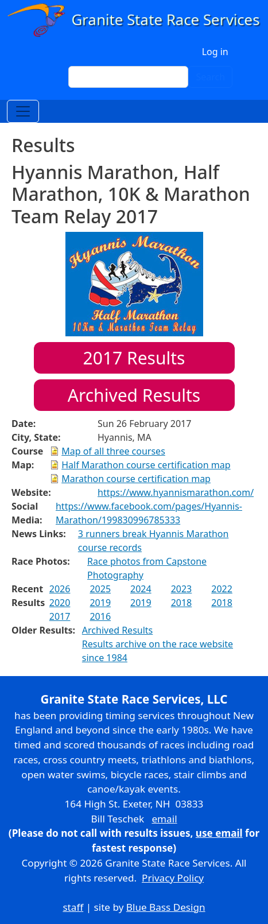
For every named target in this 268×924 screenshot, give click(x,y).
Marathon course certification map (136, 478)
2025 (100, 589)
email (164, 818)
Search (210, 77)
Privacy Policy (173, 877)
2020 (60, 602)
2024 (141, 589)
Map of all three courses (113, 451)
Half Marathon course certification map (145, 465)
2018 (181, 602)
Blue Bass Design (165, 907)
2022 (221, 589)
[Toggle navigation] (23, 111)
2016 (100, 616)
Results (134, 358)
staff (73, 907)
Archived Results (134, 395)
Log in (215, 51)
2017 (60, 616)
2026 (60, 589)
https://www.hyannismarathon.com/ (176, 492)
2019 (100, 602)
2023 (181, 589)
